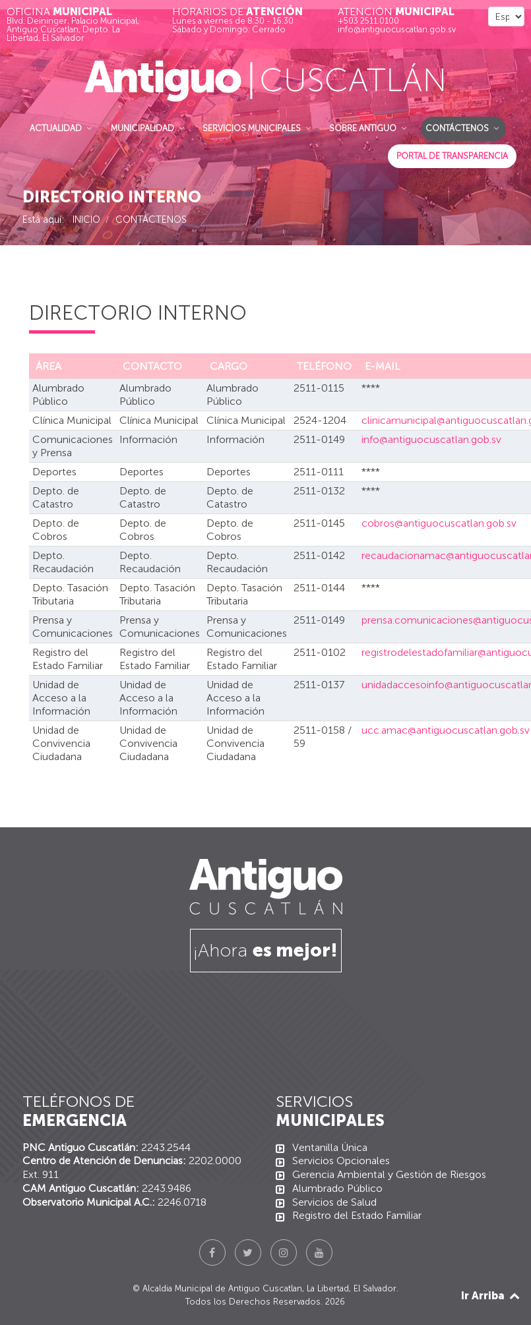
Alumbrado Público (337, 1188)
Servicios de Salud (334, 1202)
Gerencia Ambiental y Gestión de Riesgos (389, 1174)
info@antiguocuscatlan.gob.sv (431, 439)
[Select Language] (506, 16)
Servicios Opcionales (341, 1160)
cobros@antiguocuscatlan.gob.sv (438, 523)
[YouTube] (319, 1252)
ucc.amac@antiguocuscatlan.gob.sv (445, 730)
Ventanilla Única (329, 1147)
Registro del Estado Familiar (357, 1215)
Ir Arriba (491, 1295)
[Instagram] (283, 1252)
